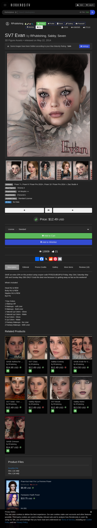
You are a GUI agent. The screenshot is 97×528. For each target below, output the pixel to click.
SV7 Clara (33, 362)
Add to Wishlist (48, 242)
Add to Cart (48, 236)
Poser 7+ (17, 184)
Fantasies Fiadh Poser (30, 495)
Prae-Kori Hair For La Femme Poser (36, 481)
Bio (39, 27)
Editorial (25, 267)
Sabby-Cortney (57, 362)
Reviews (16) (84, 267)
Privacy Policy (22, 522)
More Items (68, 267)
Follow (41, 24)
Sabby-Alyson (34, 402)
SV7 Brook (55, 402)
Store (60, 24)
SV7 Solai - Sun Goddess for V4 (19, 402)
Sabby (52, 35)
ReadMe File (13, 468)
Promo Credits (40, 267)
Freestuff (80, 24)
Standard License (25, 198)
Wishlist (30, 27)
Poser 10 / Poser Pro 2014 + (55, 184)
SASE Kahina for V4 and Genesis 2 (21, 362)
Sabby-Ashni (79, 402)
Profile (51, 24)
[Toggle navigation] (5, 5)
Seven (62, 35)
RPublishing (38, 35)
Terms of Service (68, 520)
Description (12, 267)
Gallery (69, 24)
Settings (84, 46)
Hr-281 (24, 508)
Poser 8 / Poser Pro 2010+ (32, 184)
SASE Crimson (12, 441)
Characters (21, 195)
